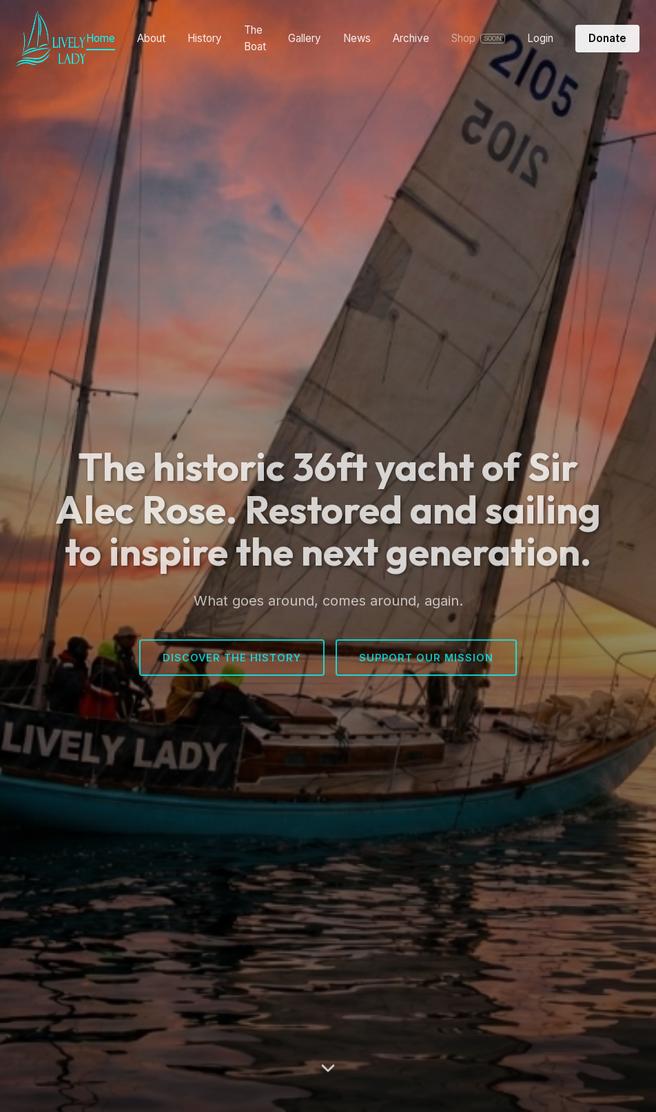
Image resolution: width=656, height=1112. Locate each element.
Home (100, 38)
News (357, 38)
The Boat (255, 38)
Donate (607, 38)
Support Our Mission (426, 660)
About (151, 38)
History (204, 38)
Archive (411, 38)
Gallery (304, 38)
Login (540, 38)
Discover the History (232, 660)
